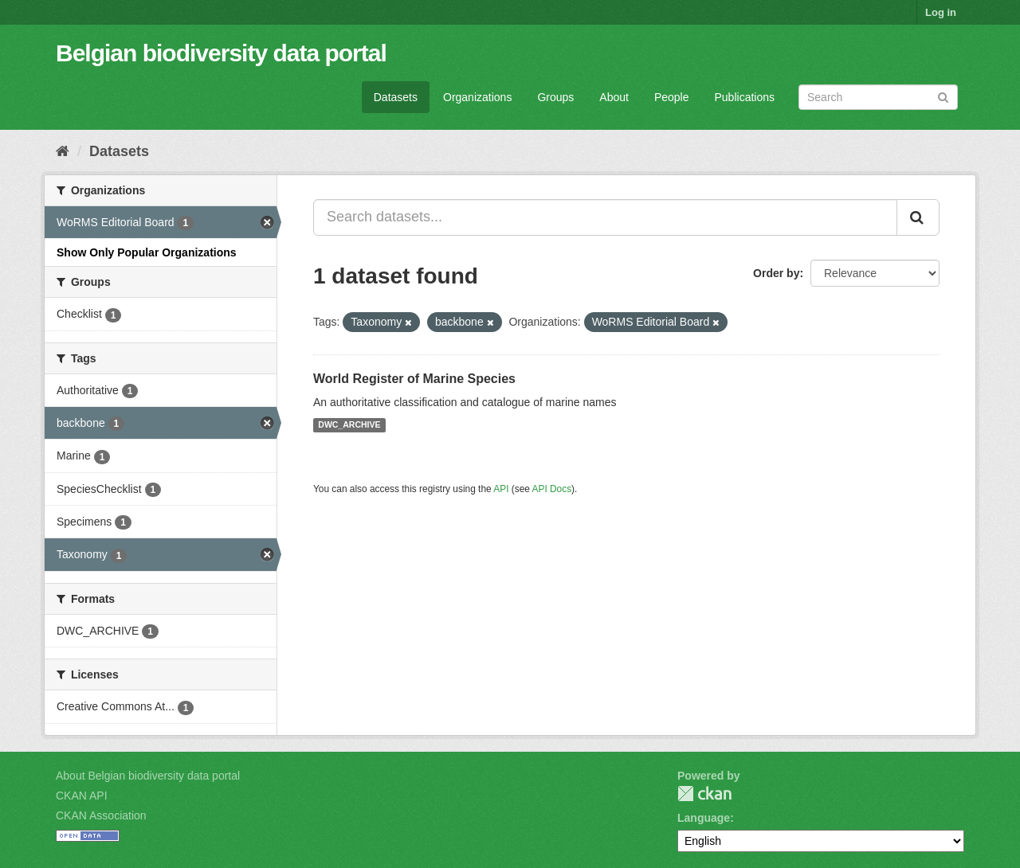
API (500, 489)
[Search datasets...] (605, 217)
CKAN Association (101, 815)
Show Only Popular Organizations (147, 252)
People (671, 97)
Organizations (477, 97)
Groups (555, 97)
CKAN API (82, 795)
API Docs (552, 489)
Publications (745, 97)
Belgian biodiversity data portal (221, 53)
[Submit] (943, 96)
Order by (776, 273)
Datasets (396, 97)
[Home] (62, 151)
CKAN (704, 793)
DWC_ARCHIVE (349, 425)
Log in (940, 12)
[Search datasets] (878, 97)
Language (703, 817)
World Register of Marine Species (414, 378)
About (614, 97)
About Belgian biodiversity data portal (148, 775)
